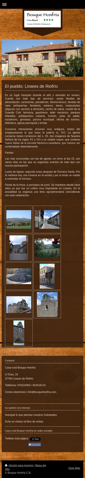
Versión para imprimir (19, 465)
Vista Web (74, 468)
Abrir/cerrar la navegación (42, 4)
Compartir (34, 445)
